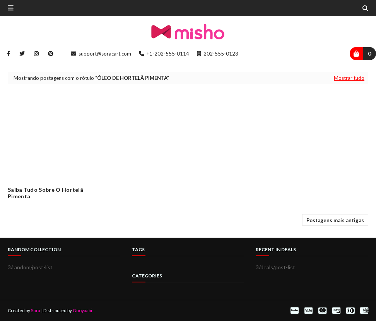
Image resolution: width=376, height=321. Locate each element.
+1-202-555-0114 (164, 54)
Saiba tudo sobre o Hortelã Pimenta (45, 192)
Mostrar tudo (349, 78)
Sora (35, 310)
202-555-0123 (217, 54)
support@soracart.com (101, 54)
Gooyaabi (82, 310)
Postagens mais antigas (335, 220)
